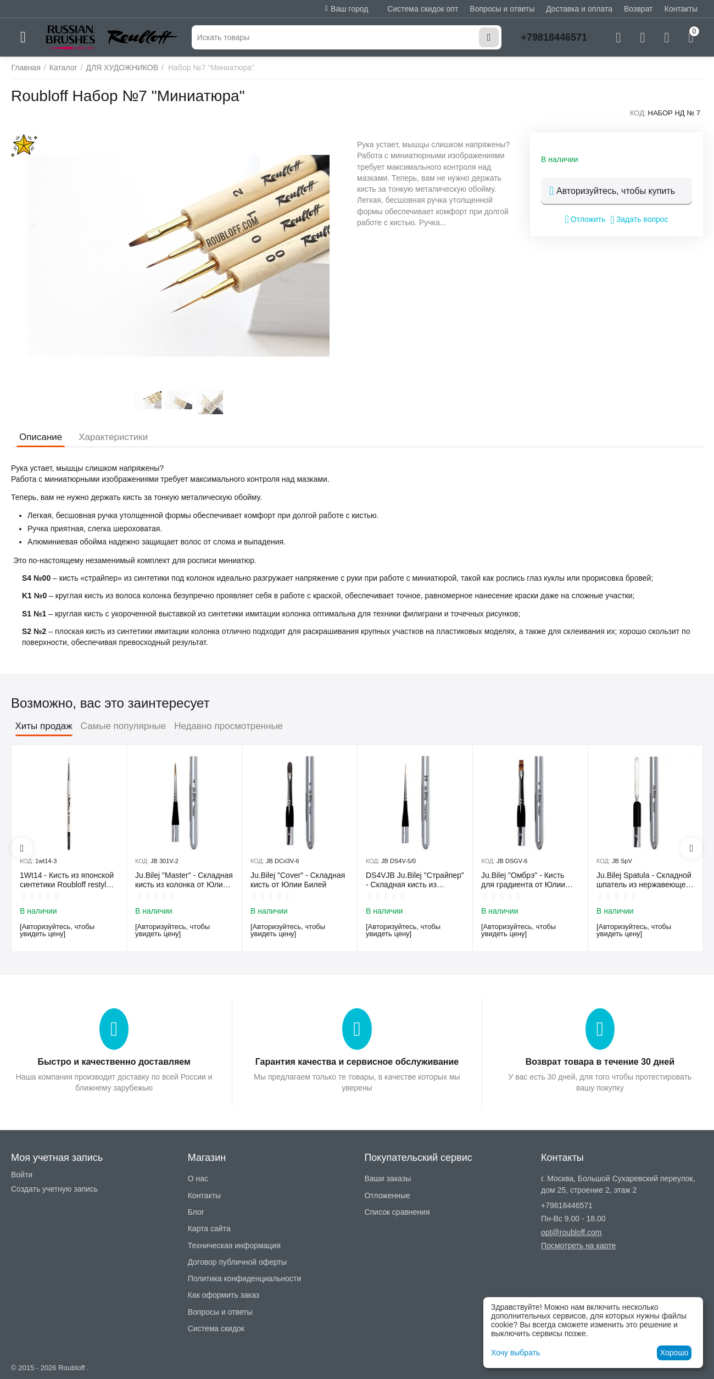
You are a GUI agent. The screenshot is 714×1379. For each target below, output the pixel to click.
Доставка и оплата (579, 8)
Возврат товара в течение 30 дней (600, 1061)
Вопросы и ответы (502, 8)
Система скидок (216, 1328)
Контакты (681, 8)
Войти (21, 1174)
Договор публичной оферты (237, 1262)
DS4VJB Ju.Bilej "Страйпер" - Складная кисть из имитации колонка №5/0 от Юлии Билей (415, 880)
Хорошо (674, 1352)
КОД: (638, 113)
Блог (196, 1212)
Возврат (638, 8)
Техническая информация (234, 1245)
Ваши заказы (387, 1178)
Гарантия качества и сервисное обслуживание (357, 1061)
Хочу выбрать (515, 1352)
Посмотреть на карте (578, 1245)
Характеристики (113, 437)
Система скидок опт (422, 8)
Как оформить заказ (224, 1295)
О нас (198, 1178)
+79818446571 (554, 37)
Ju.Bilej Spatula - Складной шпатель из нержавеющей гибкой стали (643, 880)
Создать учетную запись (54, 1189)
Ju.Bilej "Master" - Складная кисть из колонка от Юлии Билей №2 (184, 880)
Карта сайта (209, 1228)
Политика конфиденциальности (245, 1278)
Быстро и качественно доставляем (113, 1061)
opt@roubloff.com (571, 1232)
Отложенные (387, 1195)
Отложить (585, 219)
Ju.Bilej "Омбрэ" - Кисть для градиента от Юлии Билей (523, 880)
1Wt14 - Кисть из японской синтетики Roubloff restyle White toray (67, 880)
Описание (40, 437)
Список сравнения (396, 1212)
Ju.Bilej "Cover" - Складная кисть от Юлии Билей (297, 880)
